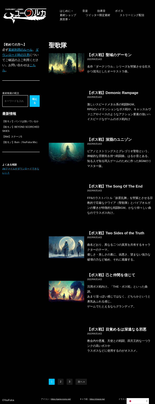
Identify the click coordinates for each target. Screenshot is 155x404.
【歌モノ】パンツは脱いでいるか (20, 121)
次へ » (81, 381)
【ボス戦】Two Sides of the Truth (115, 233)
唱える (34, 101)
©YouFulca (8, 400)
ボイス (119, 10)
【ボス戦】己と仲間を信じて (111, 275)
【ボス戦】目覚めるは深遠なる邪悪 (116, 329)
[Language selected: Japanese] (138, 401)
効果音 (101, 10)
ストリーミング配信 (132, 15)
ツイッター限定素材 (98, 15)
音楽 (85, 10)
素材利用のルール (20, 49)
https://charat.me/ (97, 399)
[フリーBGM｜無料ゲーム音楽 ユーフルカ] (25, 15)
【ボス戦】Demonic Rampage (112, 93)
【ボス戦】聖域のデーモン (109, 55)
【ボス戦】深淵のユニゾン (109, 139)
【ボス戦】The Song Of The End (115, 186)
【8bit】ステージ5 (12, 136)
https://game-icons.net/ (61, 399)
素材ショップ (68, 15)
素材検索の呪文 (10, 93)
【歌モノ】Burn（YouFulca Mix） (20, 142)
